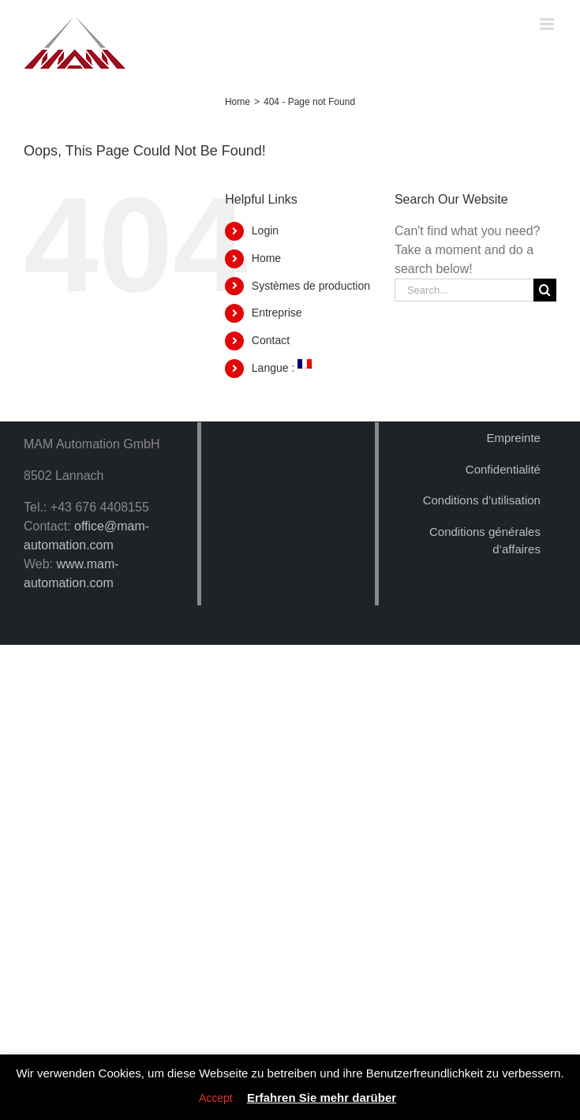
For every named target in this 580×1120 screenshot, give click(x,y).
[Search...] (464, 290)
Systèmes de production (311, 285)
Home (266, 258)
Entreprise (277, 312)
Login (265, 230)
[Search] (544, 290)
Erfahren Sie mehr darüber (321, 1097)
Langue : (282, 367)
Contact (271, 340)
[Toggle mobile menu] (548, 24)
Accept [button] (216, 1098)
